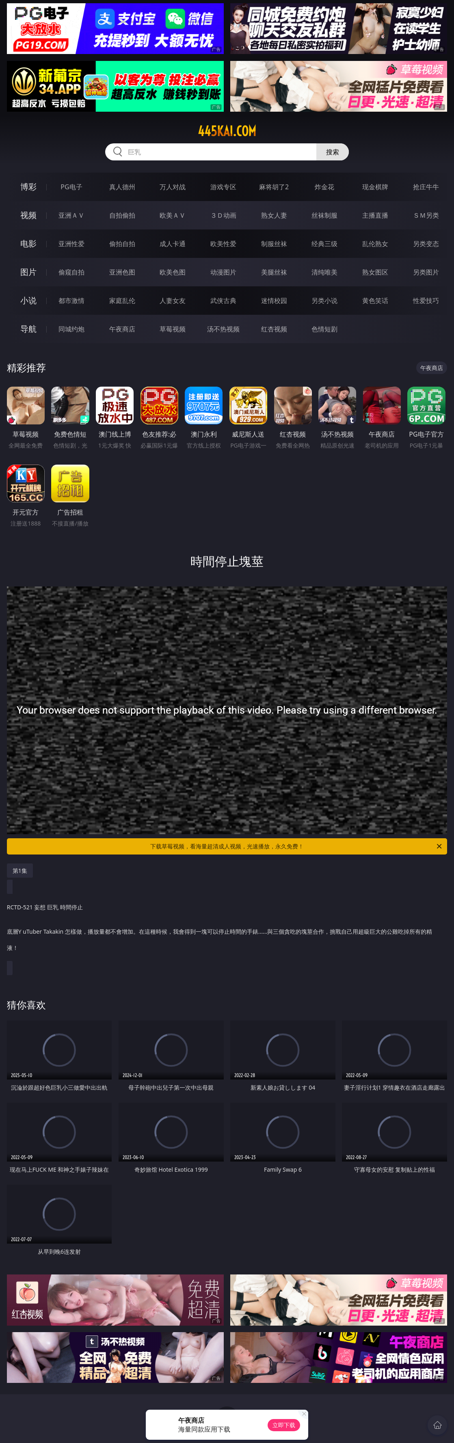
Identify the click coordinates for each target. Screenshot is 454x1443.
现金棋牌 (375, 186)
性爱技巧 (426, 300)
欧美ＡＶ (173, 215)
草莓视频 (173, 329)
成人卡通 (173, 243)
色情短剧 (324, 329)
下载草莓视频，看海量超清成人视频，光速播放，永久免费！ (296, 846)
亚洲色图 (122, 272)
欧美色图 (173, 272)
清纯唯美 (324, 272)
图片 (28, 271)
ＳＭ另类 (426, 215)
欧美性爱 (223, 243)
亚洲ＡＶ (71, 215)
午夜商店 (122, 329)
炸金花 (324, 186)
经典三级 (324, 243)
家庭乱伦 (122, 300)
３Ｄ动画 (223, 215)
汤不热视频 (223, 329)
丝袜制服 (324, 215)
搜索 (332, 151)
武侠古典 (223, 300)
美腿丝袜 (274, 272)
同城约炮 (71, 329)
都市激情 (71, 300)
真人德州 (122, 186)
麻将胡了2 (274, 186)
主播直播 (375, 215)
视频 (28, 215)
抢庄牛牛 (426, 186)
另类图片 (426, 272)
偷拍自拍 (122, 243)
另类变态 (426, 243)
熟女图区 (375, 272)
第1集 (20, 870)
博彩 (28, 186)
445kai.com (227, 131)
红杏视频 (274, 329)
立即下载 (283, 1425)
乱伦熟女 (375, 243)
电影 (28, 243)
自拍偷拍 (122, 215)
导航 (28, 328)
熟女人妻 (274, 215)
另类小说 (324, 300)
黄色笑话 (375, 300)
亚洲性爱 (71, 243)
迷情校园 (274, 300)
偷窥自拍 (71, 272)
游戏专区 (223, 186)
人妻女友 (173, 300)
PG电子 (71, 186)
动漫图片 (223, 272)
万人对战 (173, 186)
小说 (28, 300)
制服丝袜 (274, 243)
